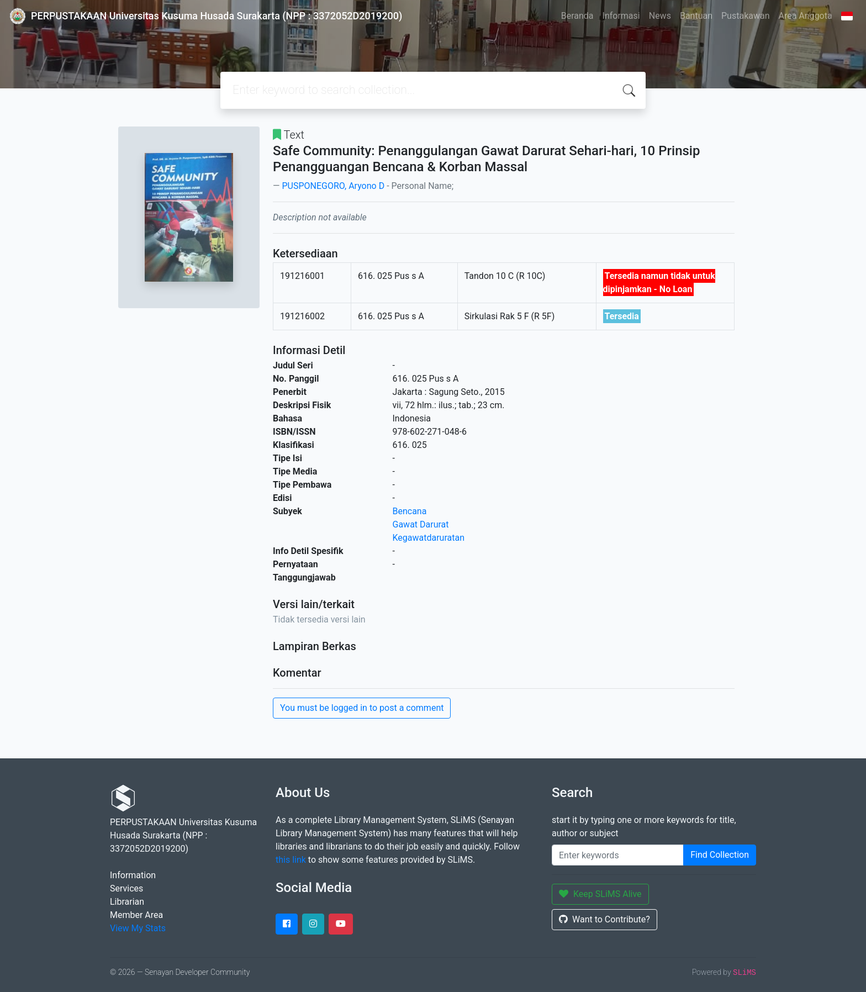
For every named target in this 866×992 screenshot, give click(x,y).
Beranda (577, 15)
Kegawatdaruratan (429, 537)
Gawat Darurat (421, 524)
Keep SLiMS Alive (600, 894)
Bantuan (696, 15)
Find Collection (719, 854)
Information (133, 875)
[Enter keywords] (618, 855)
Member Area (136, 915)
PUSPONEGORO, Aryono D (333, 186)
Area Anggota (805, 15)
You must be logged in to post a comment (361, 708)
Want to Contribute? (604, 919)
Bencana (410, 511)
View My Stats (138, 928)
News (660, 15)
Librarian (127, 901)
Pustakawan (745, 15)
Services (126, 888)
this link (291, 859)
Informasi (621, 15)
